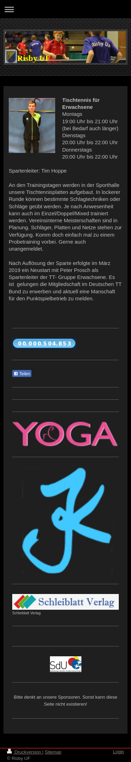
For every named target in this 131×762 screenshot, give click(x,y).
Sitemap (53, 752)
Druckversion (24, 752)
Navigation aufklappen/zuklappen (65, 9)
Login (118, 751)
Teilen (22, 373)
